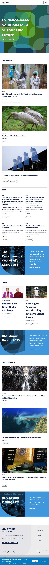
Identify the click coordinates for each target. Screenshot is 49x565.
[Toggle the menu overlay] (46, 3)
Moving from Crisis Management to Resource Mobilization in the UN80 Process (24, 478)
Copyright (39, 533)
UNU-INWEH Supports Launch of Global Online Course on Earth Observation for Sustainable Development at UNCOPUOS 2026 (35, 200)
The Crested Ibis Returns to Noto (14, 136)
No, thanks (43, 561)
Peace (31, 216)
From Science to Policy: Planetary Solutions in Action (21, 438)
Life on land (5, 141)
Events (4, 282)
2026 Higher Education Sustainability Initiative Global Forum (35, 310)
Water (4, 216)
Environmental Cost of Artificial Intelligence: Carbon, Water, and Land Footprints (24, 397)
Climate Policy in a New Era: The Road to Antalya (20, 175)
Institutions (12, 181)
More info (24, 563)
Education (28, 323)
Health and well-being (7, 102)
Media (38, 538)
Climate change (5, 181)
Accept (35, 561)
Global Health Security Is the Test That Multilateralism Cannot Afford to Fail (22, 95)
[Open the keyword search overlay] (43, 3)
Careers (39, 535)
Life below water (29, 239)
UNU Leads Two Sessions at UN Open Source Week (12, 226)
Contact (39, 540)
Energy (8, 216)
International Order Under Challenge (9, 307)
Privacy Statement (41, 528)
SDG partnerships (16, 102)
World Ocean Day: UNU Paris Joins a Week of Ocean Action (36, 226)
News (4, 190)
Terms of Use (40, 530)
